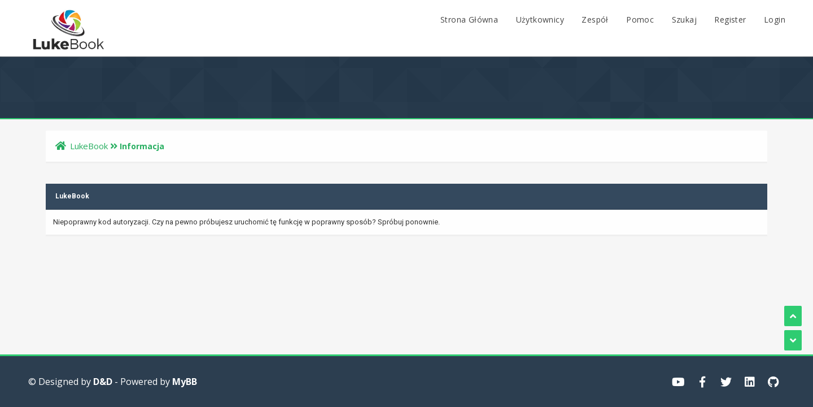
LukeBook (89, 145)
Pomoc (640, 19)
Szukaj (684, 19)
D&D (102, 381)
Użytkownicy (540, 19)
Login (774, 19)
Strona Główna (469, 19)
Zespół (595, 19)
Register (730, 19)
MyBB (184, 381)
